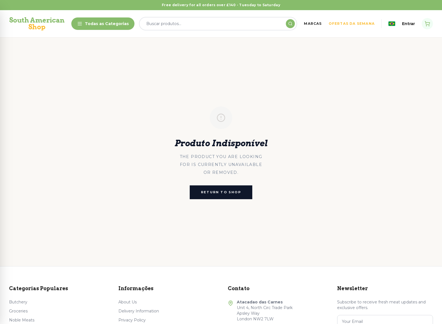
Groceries (18, 311)
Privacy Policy (132, 320)
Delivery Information (138, 311)
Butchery (18, 302)
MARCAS (313, 23)
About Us (127, 302)
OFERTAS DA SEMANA (352, 23)
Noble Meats (21, 320)
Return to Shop (221, 192)
